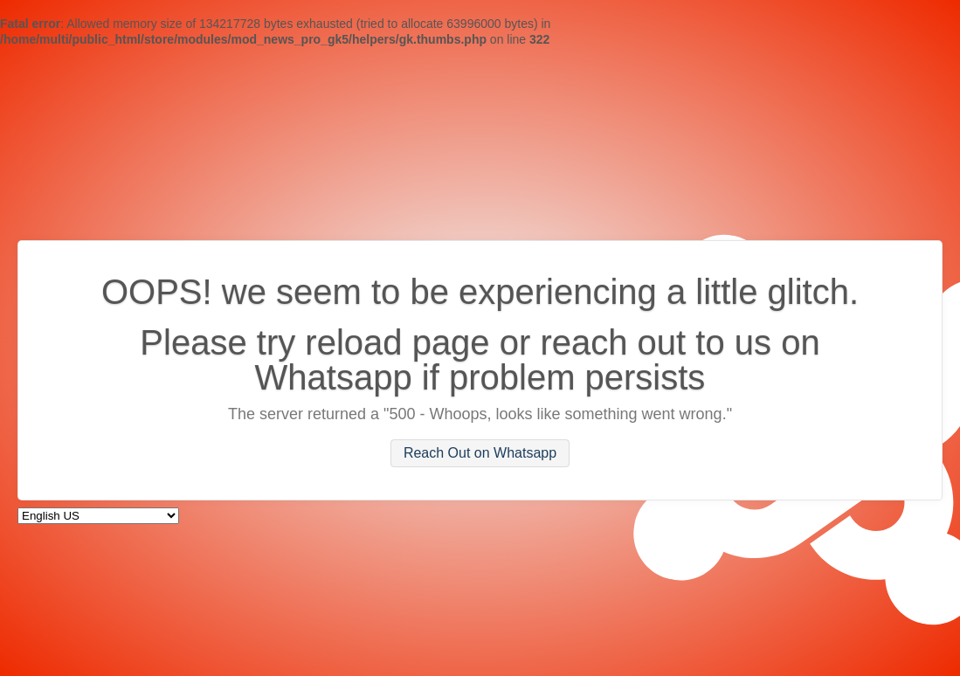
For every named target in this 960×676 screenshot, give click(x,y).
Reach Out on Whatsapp (480, 453)
